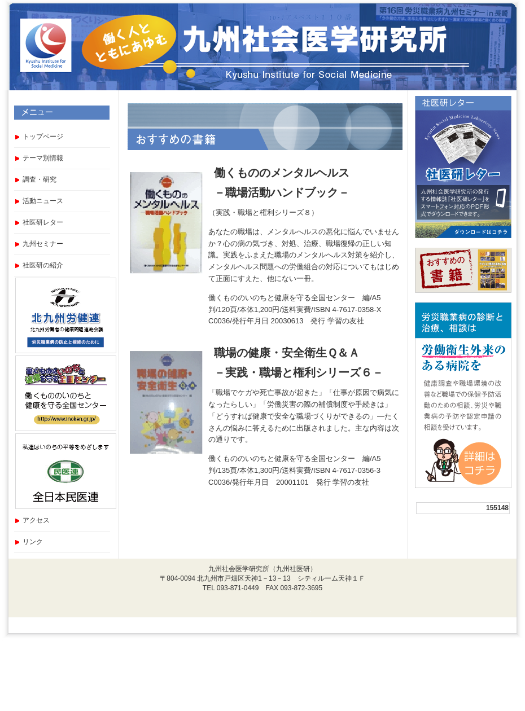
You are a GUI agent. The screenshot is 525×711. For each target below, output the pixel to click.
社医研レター (43, 222)
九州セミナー (43, 244)
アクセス (36, 520)
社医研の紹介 (43, 265)
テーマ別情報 (43, 158)
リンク (33, 542)
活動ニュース (43, 201)
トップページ (43, 137)
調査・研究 (39, 179)
